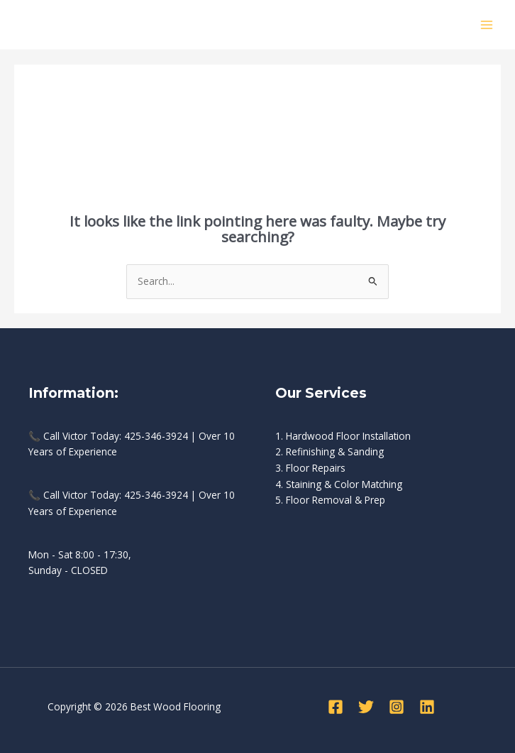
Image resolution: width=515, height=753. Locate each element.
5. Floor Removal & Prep (330, 499)
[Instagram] (396, 707)
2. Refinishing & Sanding (329, 451)
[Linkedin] (427, 707)
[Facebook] (335, 707)
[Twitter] (366, 707)
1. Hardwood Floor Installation (343, 436)
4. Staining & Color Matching (338, 484)
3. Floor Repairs (310, 468)
